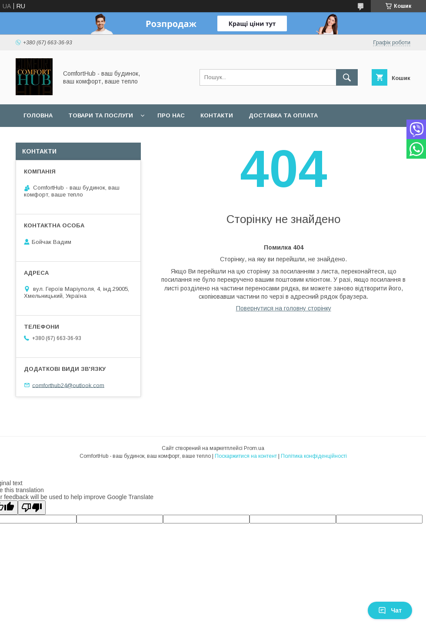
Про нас (171, 115)
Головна (38, 115)
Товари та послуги (100, 115)
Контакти (216, 115)
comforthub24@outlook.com (68, 385)
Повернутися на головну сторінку (283, 308)
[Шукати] (347, 77)
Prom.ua (254, 448)
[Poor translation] (32, 507)
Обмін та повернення (60, 138)
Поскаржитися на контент (246, 456)
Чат (390, 610)
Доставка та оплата (283, 115)
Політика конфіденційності (314, 456)
